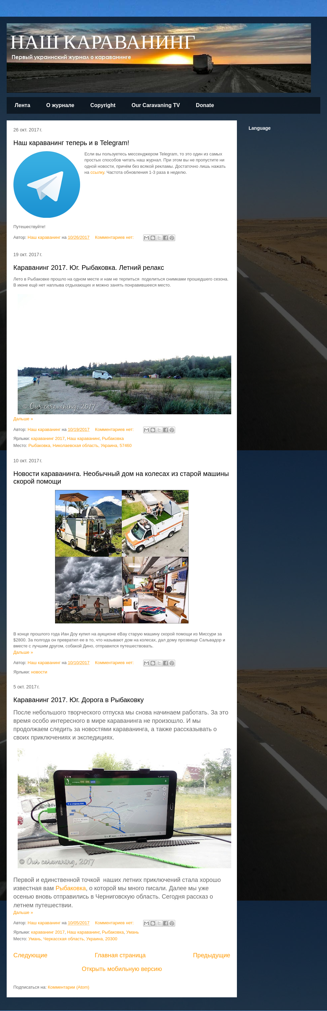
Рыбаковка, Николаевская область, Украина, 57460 (80, 445)
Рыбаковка (113, 438)
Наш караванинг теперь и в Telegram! (71, 142)
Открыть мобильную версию (122, 969)
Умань (132, 932)
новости (39, 671)
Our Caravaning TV (155, 105)
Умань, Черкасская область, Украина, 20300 (72, 938)
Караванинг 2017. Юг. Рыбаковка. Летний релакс (88, 267)
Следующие (30, 955)
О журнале (60, 105)
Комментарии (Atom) (68, 987)
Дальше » (23, 418)
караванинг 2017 (48, 438)
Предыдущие (211, 955)
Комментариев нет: (115, 237)
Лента (22, 105)
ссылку (97, 172)
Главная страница (120, 955)
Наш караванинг (83, 438)
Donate (205, 105)
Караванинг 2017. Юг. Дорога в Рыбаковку (78, 699)
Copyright (103, 105)
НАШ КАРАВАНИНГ (103, 43)
